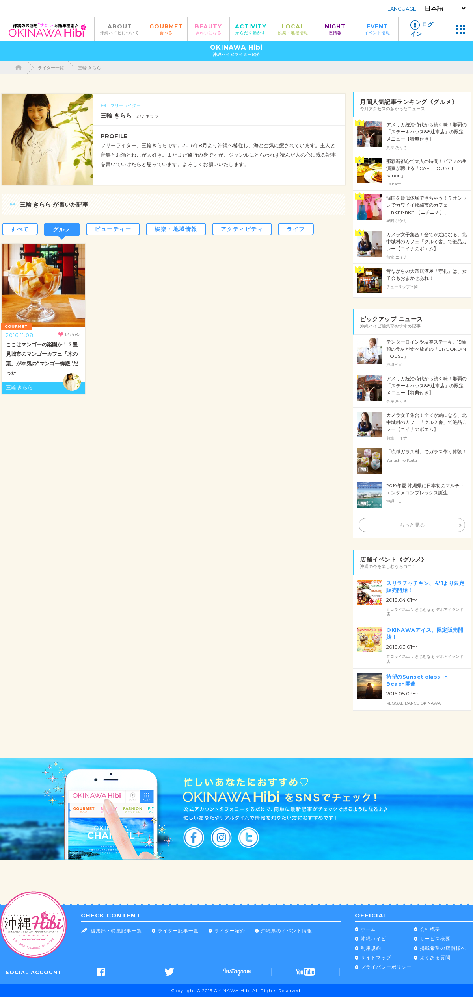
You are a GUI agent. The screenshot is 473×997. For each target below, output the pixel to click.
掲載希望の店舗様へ (443, 948)
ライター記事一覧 (178, 931)
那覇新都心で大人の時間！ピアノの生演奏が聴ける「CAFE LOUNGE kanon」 (426, 168)
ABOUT (120, 29)
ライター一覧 (51, 67)
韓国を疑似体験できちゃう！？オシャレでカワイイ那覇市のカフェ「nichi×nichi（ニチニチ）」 (426, 205)
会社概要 (430, 929)
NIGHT (335, 29)
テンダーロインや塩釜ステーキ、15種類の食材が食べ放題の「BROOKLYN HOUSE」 (426, 349)
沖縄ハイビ (373, 939)
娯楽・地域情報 (176, 229)
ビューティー (113, 229)
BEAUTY (208, 29)
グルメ (62, 229)
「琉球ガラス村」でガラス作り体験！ (426, 452)
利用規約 (371, 948)
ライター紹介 (229, 931)
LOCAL (293, 29)
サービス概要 (435, 939)
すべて (20, 229)
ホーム (368, 929)
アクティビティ (242, 229)
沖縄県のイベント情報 (286, 931)
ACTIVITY (251, 29)
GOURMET (166, 29)
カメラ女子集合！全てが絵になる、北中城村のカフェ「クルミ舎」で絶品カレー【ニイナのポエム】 (426, 241)
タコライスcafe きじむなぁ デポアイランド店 (425, 612)
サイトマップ (376, 957)
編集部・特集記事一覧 (116, 931)
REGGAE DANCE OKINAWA (413, 703)
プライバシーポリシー (386, 967)
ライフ (296, 229)
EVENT (377, 29)
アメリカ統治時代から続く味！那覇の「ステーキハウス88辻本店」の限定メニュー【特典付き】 (426, 132)
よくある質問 (435, 957)
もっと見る (412, 525)
